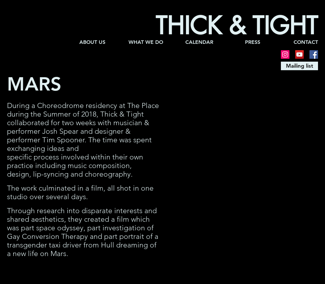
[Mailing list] (299, 66)
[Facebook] (313, 54)
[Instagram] (285, 54)
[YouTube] (299, 54)
